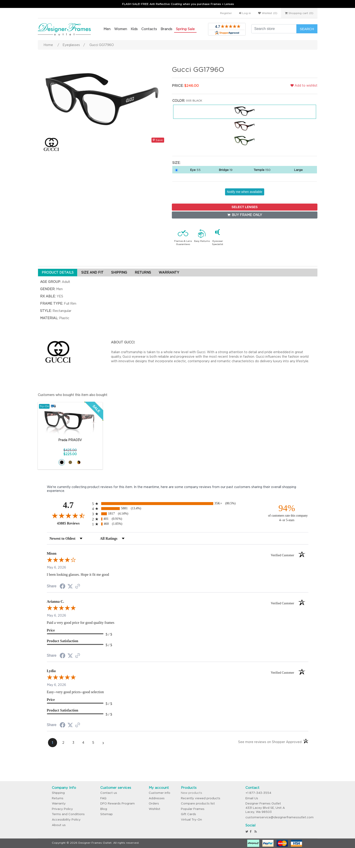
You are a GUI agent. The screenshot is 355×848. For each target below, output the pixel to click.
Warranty (59, 803)
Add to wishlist (303, 85)
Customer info (159, 793)
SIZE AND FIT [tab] (92, 272)
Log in (245, 13)
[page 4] (83, 742)
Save (158, 139)
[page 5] (93, 742)
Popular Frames (192, 809)
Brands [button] (166, 29)
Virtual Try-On (191, 819)
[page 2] (63, 742)
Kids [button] (134, 29)
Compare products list (198, 803)
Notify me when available (244, 192)
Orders (154, 803)
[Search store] (274, 28)
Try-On (44, 406)
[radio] (177, 503)
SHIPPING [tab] (119, 272)
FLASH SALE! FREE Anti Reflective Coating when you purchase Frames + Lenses (178, 3)
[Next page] (103, 742)
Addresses (157, 798)
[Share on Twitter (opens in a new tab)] (70, 586)
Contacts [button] (149, 29)
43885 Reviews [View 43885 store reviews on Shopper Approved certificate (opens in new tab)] (73, 523)
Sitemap (106, 814)
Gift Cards (188, 814)
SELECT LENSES (245, 207)
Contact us (108, 793)
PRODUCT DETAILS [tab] (58, 272)
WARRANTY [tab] (169, 272)
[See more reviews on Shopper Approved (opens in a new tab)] (77, 586)
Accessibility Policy (66, 819)
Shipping (58, 793)
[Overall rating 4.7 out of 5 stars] (68, 515)
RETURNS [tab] (143, 272)
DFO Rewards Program (117, 803)
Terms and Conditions (68, 814)
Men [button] (106, 29)
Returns (57, 798)
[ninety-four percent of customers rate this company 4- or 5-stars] (286, 512)
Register (226, 13)
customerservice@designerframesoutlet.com (279, 817)
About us (59, 825)
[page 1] (52, 742)
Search (307, 29)
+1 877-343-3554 (258, 793)
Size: (176, 163)
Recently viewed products (200, 798)
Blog (103, 809)
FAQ (103, 798)
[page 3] (73, 742)
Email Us (251, 798)
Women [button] (120, 29)
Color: (178, 100)
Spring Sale (185, 29)
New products (191, 793)
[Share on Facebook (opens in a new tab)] (62, 587)
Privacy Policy (62, 809)
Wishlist (154, 809)
